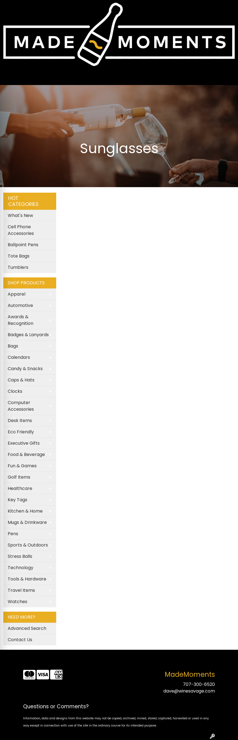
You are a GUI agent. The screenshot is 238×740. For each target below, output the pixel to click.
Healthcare (20, 488)
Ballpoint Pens (23, 245)
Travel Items (21, 590)
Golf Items (19, 477)
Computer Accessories (21, 405)
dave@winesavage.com (189, 691)
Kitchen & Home (25, 511)
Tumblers (18, 267)
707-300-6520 (199, 684)
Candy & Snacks (25, 368)
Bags (13, 346)
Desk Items (20, 420)
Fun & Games (22, 466)
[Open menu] (226, 77)
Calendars (19, 357)
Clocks (15, 391)
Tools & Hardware (27, 579)
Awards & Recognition (20, 320)
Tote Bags (18, 256)
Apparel (16, 294)
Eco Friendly (21, 432)
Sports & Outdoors (28, 545)
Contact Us (20, 639)
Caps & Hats (21, 380)
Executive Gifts (24, 443)
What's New (20, 215)
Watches (17, 601)
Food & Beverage (26, 454)
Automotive (20, 305)
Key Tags (17, 500)
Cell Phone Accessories (21, 230)
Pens (13, 534)
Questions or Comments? (56, 706)
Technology (20, 567)
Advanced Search (27, 628)
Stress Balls (20, 556)
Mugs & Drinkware (27, 522)
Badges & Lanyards (28, 334)
